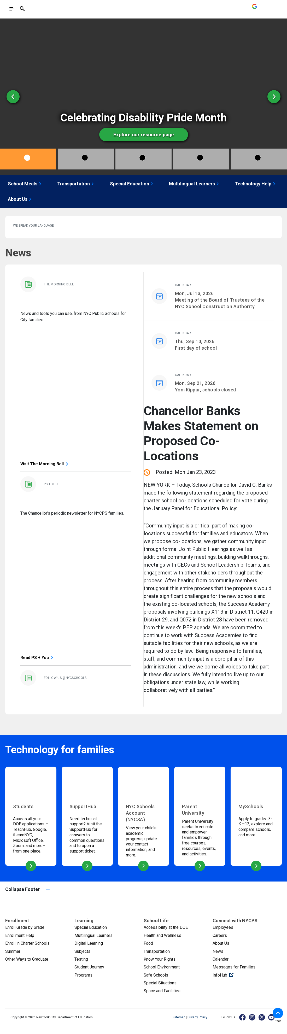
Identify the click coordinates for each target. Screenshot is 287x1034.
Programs (83, 975)
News (218, 951)
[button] (278, 1013)
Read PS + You (34, 657)
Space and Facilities (162, 990)
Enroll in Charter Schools (27, 943)
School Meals (25, 183)
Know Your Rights (159, 959)
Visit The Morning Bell (42, 463)
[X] (262, 1017)
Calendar (221, 959)
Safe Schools (156, 975)
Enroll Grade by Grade (24, 927)
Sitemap (179, 1017)
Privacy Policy (197, 1017)
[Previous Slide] (13, 96)
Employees (223, 927)
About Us (20, 199)
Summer (12, 951)
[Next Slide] (273, 96)
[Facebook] (242, 1017)
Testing (81, 959)
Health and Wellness (162, 935)
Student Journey (89, 967)
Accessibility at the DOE (166, 927)
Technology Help (256, 183)
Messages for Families (234, 967)
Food (148, 943)
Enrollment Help (19, 935)
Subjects (82, 951)
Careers (220, 935)
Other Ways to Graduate (26, 959)
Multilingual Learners (194, 183)
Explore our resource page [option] (142, 135)
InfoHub (240, 975)
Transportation (76, 183)
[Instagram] (252, 1017)
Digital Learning (88, 943)
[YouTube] (271, 1017)
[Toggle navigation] (12, 8)
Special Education (132, 183)
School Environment (162, 967)
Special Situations (160, 982)
